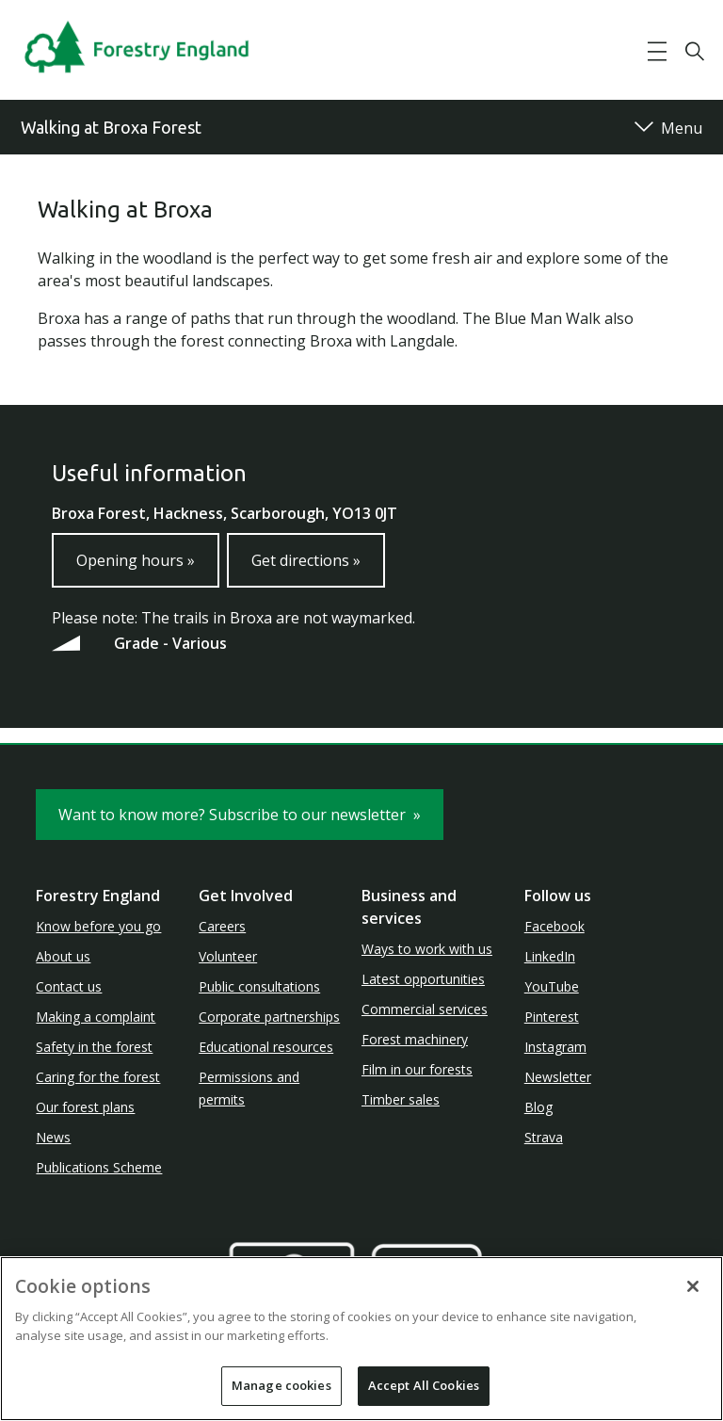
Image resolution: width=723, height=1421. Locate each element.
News (53, 1137)
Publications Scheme (99, 1167)
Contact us (69, 986)
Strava (543, 1137)
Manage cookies (281, 1385)
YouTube (551, 986)
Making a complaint (95, 1016)
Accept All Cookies (423, 1385)
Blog (538, 1107)
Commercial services (425, 1009)
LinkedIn (549, 956)
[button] (657, 51)
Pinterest (551, 1016)
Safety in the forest (94, 1047)
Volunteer (228, 956)
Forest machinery (415, 1039)
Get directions (306, 560)
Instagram (555, 1047)
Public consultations (259, 986)
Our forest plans (85, 1107)
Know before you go (98, 926)
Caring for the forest (98, 1077)
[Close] (693, 1286)
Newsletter (557, 1077)
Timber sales (401, 1099)
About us (63, 956)
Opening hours (135, 560)
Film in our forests (417, 1069)
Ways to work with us (427, 949)
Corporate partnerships (269, 1016)
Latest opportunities (423, 979)
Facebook (554, 926)
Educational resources (266, 1047)
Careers (222, 926)
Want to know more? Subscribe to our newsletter (239, 814)
